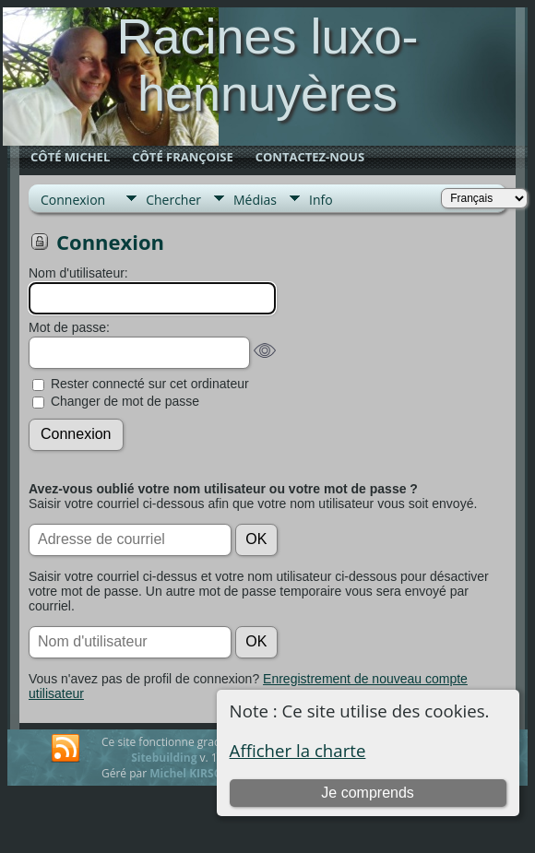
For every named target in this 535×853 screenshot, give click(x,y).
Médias (255, 199)
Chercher (173, 199)
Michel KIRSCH (189, 773)
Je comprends (367, 792)
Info (321, 199)
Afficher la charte (298, 750)
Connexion (73, 199)
